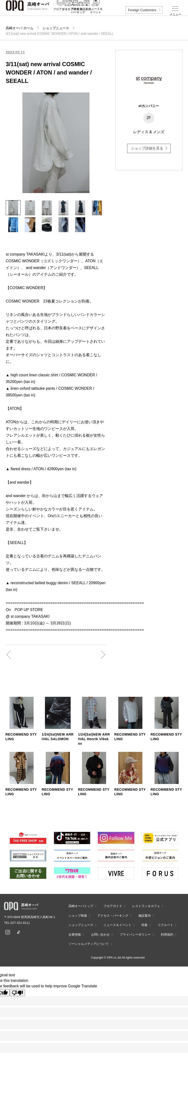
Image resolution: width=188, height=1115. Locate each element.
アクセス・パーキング (78, 16)
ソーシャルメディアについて (88, 944)
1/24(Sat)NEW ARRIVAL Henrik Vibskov (94, 738)
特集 (144, 925)
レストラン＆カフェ (146, 906)
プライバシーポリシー (135, 934)
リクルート (165, 925)
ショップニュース (55, 28)
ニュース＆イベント (95, 16)
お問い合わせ (100, 934)
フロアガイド (113, 906)
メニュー (175, 14)
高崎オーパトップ (80, 906)
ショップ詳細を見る (147, 148)
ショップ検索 (77, 915)
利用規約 (167, 934)
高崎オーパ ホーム (19, 28)
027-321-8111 (21, 923)
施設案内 (85, 14)
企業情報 (74, 934)
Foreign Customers (142, 10)
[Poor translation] (17, 992)
